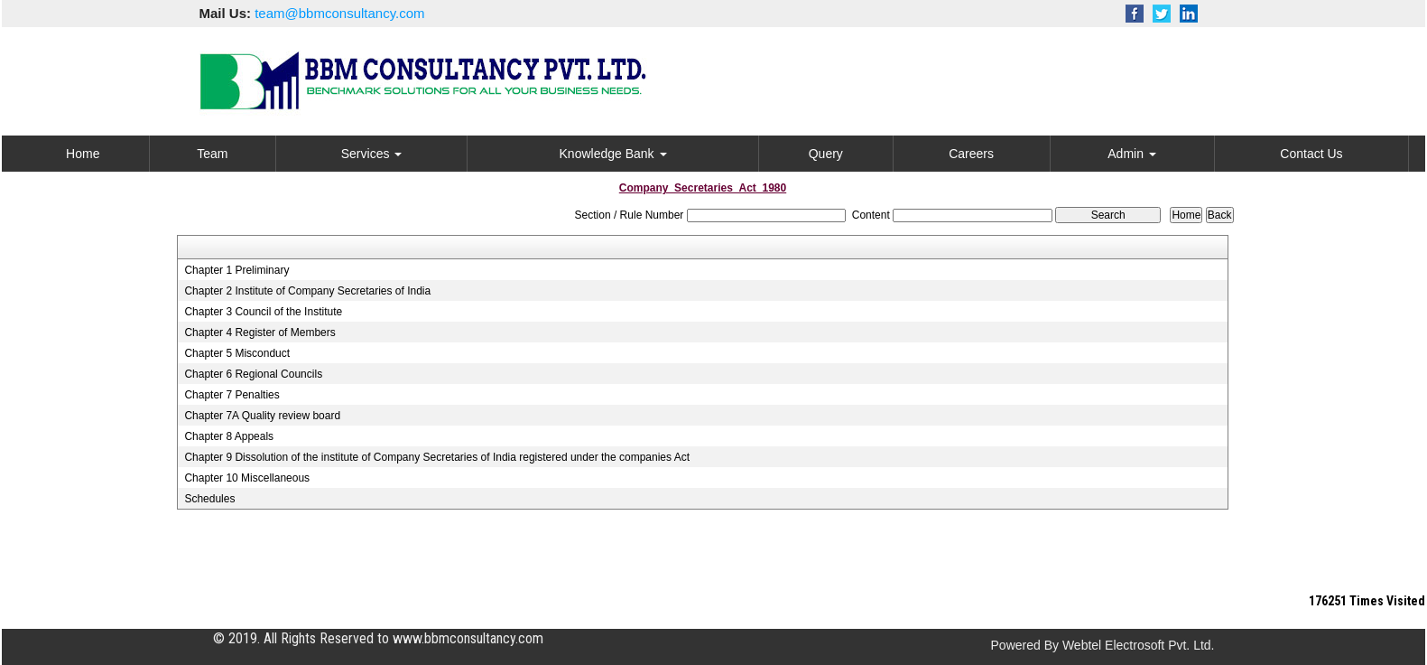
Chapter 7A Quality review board (262, 415)
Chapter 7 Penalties (231, 395)
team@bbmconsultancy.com (339, 13)
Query (826, 153)
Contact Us (1311, 153)
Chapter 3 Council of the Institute (263, 311)
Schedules (209, 498)
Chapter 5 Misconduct (237, 353)
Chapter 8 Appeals (228, 436)
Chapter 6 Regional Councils (253, 374)
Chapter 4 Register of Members (259, 332)
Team (212, 153)
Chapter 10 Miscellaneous (247, 478)
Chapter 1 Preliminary (236, 270)
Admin (1131, 153)
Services (372, 153)
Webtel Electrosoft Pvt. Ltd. (1138, 645)
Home (82, 153)
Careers (971, 153)
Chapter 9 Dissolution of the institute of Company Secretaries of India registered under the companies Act (437, 457)
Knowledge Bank (613, 153)
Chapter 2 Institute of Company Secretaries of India (307, 291)
